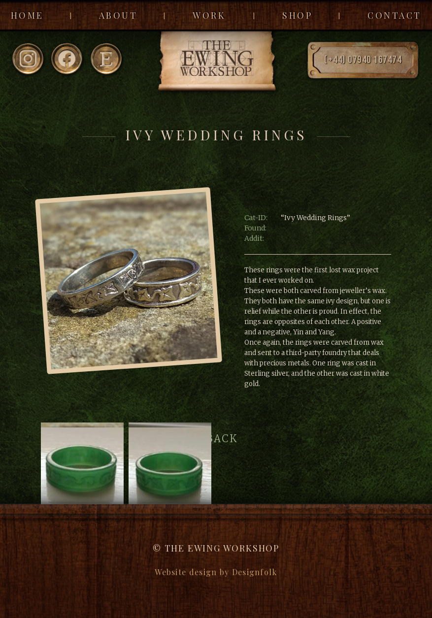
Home (27, 15)
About (118, 15)
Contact (394, 15)
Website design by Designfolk (216, 572)
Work (209, 15)
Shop (297, 15)
